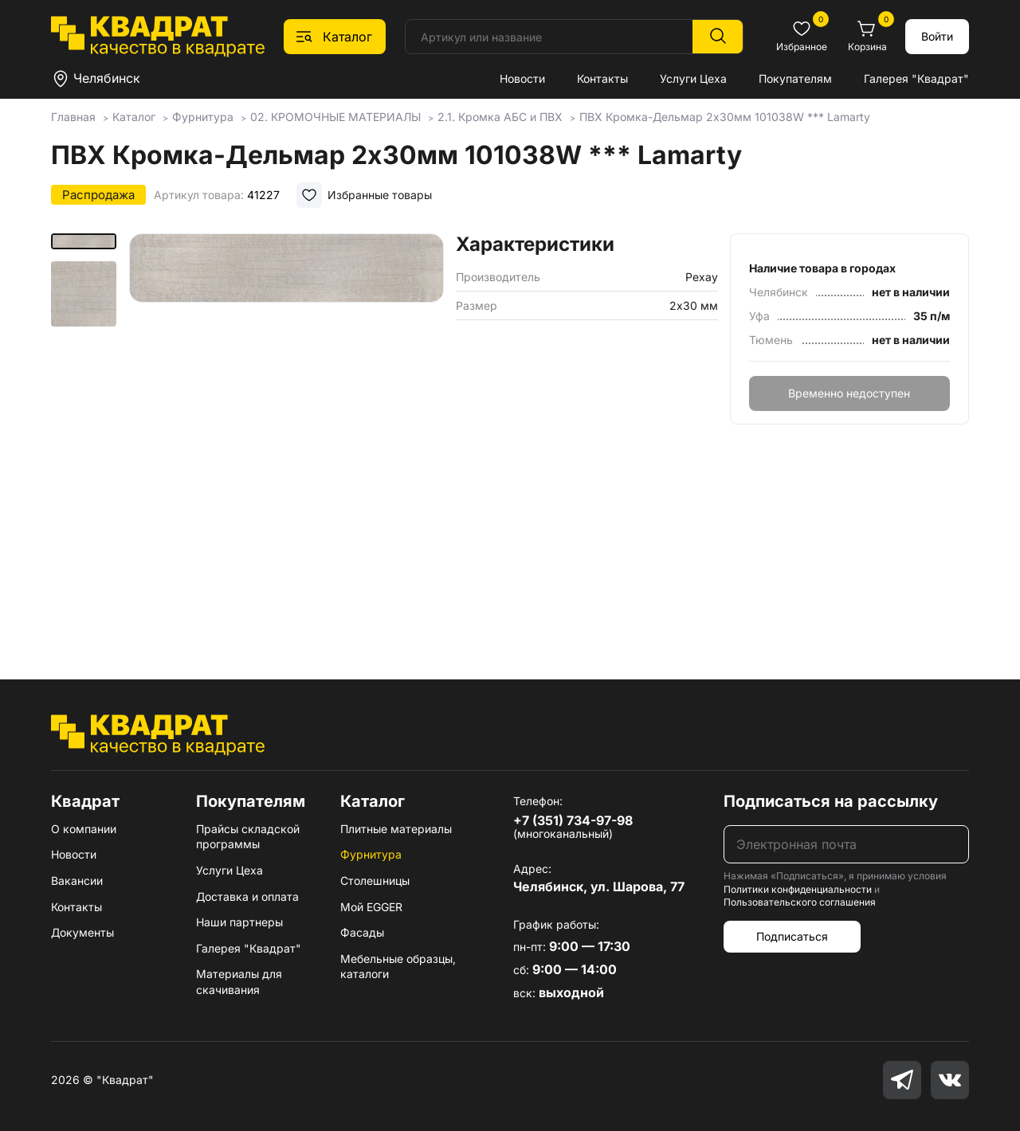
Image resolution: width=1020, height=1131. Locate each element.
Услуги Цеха (693, 78)
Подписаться (792, 936)
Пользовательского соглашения (800, 902)
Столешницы (375, 880)
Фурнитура (371, 854)
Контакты (602, 78)
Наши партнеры (239, 922)
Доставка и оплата (247, 896)
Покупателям (795, 78)
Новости (522, 78)
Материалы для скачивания (239, 981)
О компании (83, 829)
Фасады (362, 932)
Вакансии (77, 880)
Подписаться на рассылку (831, 801)
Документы (82, 932)
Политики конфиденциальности (798, 889)
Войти (937, 36)
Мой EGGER (371, 907)
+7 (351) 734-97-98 (573, 820)
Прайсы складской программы (248, 836)
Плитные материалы (396, 829)
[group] (286, 433)
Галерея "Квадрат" (916, 78)
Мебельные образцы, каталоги (398, 966)
